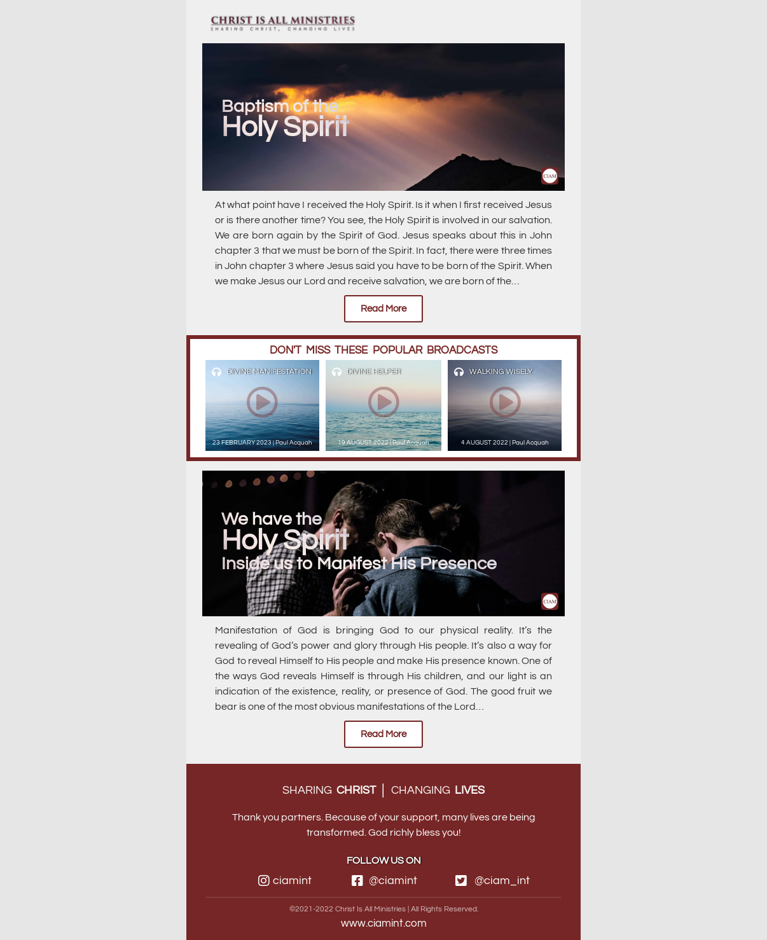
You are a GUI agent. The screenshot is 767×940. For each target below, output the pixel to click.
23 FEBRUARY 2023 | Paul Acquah (262, 442)
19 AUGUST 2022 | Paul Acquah (383, 442)
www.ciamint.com (384, 923)
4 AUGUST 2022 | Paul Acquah (505, 442)
